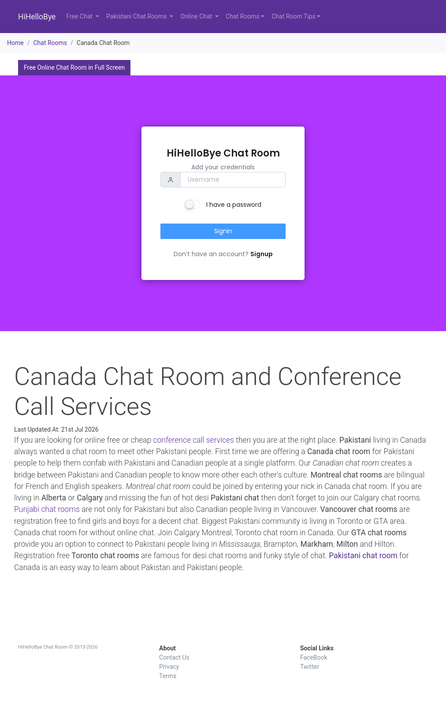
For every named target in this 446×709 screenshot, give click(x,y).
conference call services (193, 440)
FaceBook (313, 657)
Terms (167, 675)
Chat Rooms (243, 16)
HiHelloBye (37, 16)
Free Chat (80, 16)
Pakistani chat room (363, 555)
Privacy (169, 666)
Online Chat (196, 16)
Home (15, 42)
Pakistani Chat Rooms (137, 16)
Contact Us (174, 657)
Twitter (309, 666)
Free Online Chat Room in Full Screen (74, 67)
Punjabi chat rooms (47, 509)
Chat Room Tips (293, 16)
